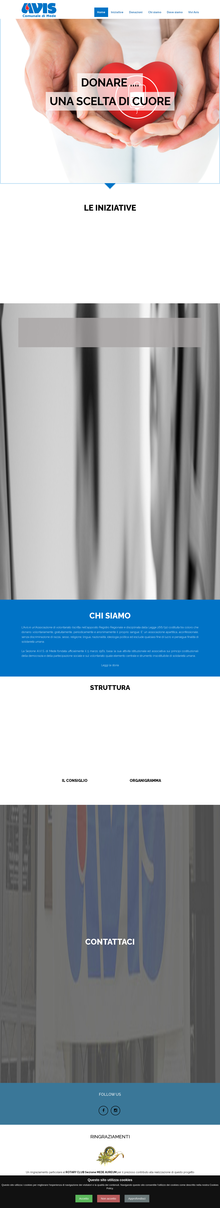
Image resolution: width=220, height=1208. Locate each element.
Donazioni (136, 12)
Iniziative (117, 12)
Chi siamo (154, 12)
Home (101, 12)
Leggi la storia (110, 665)
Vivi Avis (193, 12)
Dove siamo (175, 12)
